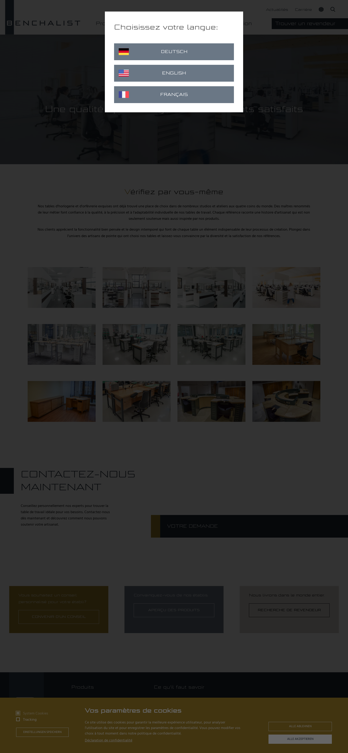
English (152, 73)
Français (153, 94)
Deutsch (153, 52)
